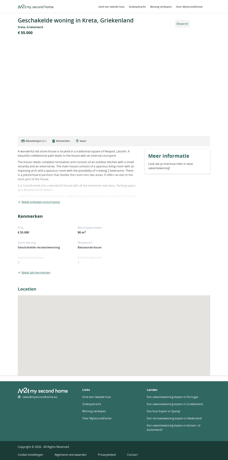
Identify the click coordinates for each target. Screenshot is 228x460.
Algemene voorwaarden (71, 455)
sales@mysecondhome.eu (39, 397)
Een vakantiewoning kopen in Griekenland (175, 404)
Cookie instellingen (30, 455)
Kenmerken (61, 141)
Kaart (81, 141)
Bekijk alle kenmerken (34, 272)
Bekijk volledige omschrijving (39, 202)
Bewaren (182, 24)
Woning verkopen (161, 6)
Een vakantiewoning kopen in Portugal (172, 397)
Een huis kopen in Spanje (163, 411)
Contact (132, 455)
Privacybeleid (107, 455)
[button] (114, 332)
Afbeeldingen (33, 141)
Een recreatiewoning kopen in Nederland (174, 418)
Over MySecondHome (189, 6)
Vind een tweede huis (111, 6)
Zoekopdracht (137, 6)
